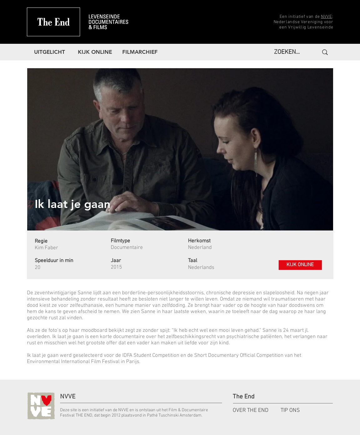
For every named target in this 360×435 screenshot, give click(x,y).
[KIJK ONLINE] (300, 265)
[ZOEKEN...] (288, 52)
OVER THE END (250, 410)
